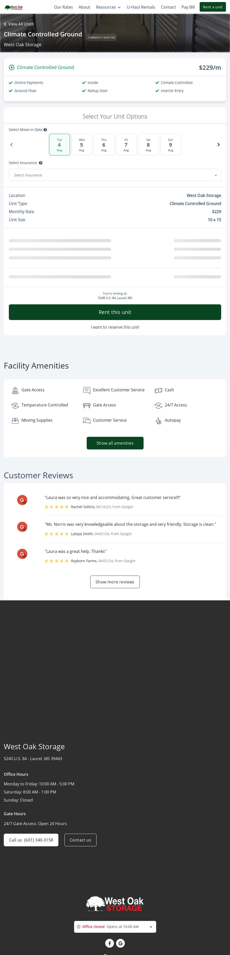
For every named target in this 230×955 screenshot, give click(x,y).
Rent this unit (115, 312)
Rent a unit (213, 7)
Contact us (80, 840)
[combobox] (115, 175)
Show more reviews (115, 582)
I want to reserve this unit (115, 327)
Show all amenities (114, 443)
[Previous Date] (11, 144)
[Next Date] (218, 144)
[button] (109, 943)
